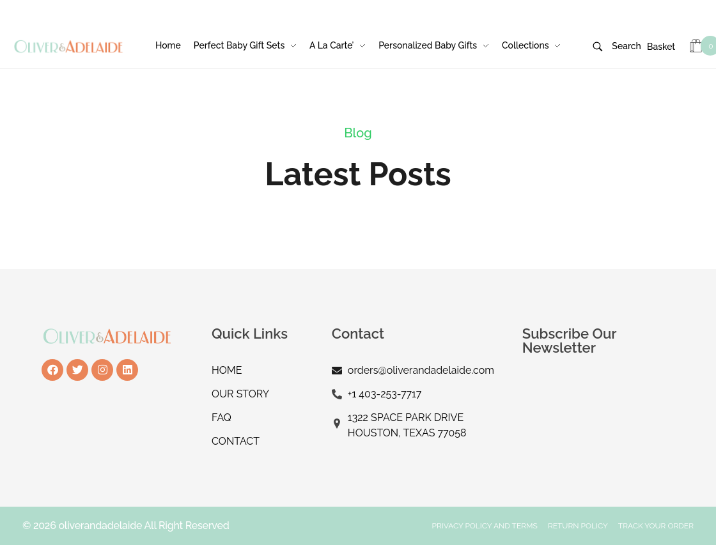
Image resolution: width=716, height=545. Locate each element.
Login (489, 7)
